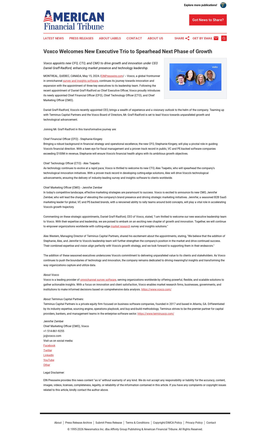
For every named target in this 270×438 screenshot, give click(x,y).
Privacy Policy (194, 422)
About (58, 422)
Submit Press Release (108, 422)
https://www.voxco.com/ (156, 289)
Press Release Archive (78, 422)
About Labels (110, 38)
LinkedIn (48, 355)
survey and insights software (80, 80)
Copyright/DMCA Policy (167, 422)
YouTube (48, 360)
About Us (155, 38)
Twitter (47, 350)
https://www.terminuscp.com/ (156, 313)
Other (46, 365)
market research (120, 226)
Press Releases (81, 38)
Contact (134, 38)
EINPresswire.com (112, 76)
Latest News (53, 38)
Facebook (49, 345)
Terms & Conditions (137, 422)
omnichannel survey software (98, 279)
